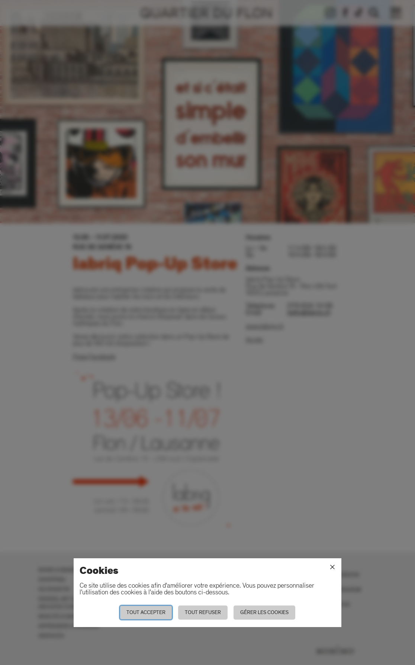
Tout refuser (203, 612)
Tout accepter (145, 612)
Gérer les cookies (264, 612)
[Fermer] (332, 567)
